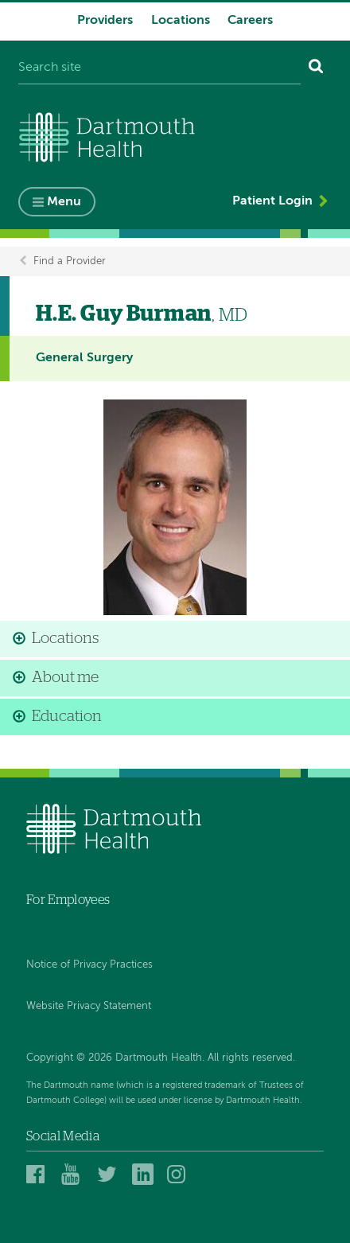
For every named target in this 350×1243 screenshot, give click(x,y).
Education (67, 716)
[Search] (316, 68)
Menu (64, 202)
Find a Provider (69, 261)
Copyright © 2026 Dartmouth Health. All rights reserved (159, 1058)
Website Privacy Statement (88, 1006)
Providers (105, 20)
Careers (250, 20)
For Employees (68, 900)
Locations (180, 20)
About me (65, 677)
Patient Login (272, 201)
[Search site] (159, 68)
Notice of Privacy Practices (89, 965)
